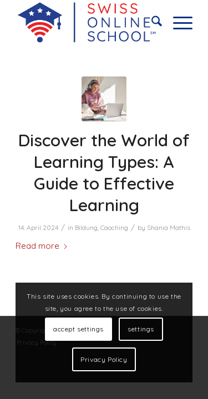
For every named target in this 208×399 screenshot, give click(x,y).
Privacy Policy (103, 359)
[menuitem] (151, 23)
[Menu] (177, 23)
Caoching (114, 227)
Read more (42, 246)
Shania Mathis (168, 227)
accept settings (78, 329)
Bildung (86, 227)
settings (141, 329)
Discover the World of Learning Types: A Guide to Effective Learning (104, 173)
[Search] (151, 23)
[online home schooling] (86, 23)
